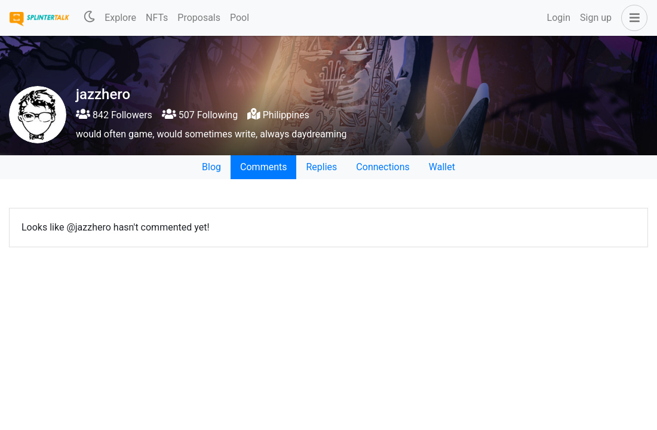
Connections (382, 167)
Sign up (596, 17)
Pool (239, 17)
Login (558, 17)
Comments (263, 167)
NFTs (157, 17)
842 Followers (114, 115)
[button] (631, 18)
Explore (120, 17)
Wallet (442, 167)
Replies (321, 167)
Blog (211, 167)
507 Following (200, 115)
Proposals (198, 17)
